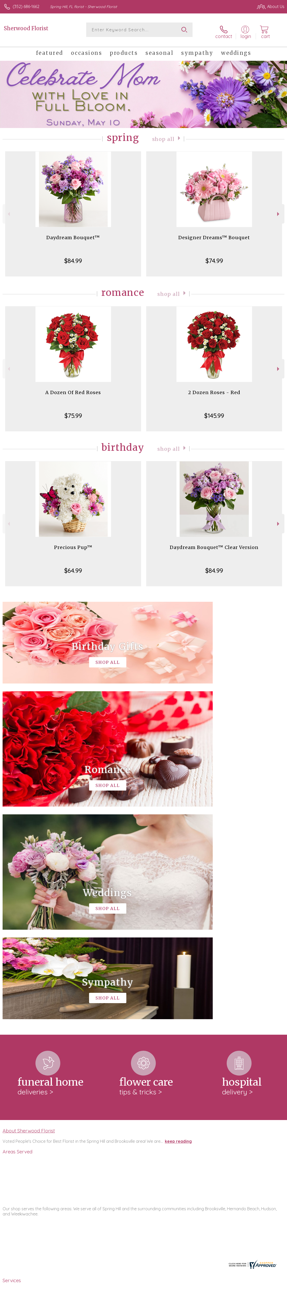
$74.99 (214, 257)
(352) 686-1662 (26, 6)
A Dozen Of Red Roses (73, 389)
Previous (8, 210)
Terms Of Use (166, 1286)
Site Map (265, 1286)
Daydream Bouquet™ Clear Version (214, 544)
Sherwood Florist (26, 28)
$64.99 (73, 567)
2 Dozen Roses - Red (214, 389)
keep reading (178, 925)
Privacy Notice (196, 1286)
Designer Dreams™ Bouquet (214, 234)
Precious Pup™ (73, 544)
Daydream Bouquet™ (73, 234)
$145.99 (214, 412)
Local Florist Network (233, 1286)
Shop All (163, 135)
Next (278, 210)
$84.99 (73, 257)
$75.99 (73, 412)
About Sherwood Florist (29, 914)
